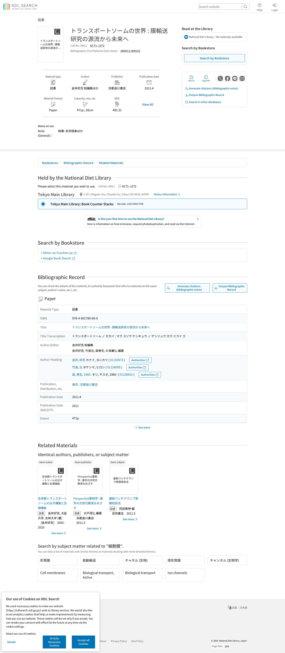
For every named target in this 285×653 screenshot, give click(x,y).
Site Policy (137, 641)
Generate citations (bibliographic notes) (211, 88)
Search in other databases (203, 102)
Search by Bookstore (214, 58)
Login (275, 6)
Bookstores (50, 163)
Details (11, 642)
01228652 (126, 374)
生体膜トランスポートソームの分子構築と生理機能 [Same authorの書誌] (52, 503)
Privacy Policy (119, 641)
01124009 (113, 367)
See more (59, 533)
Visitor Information (167, 194)
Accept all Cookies (83, 642)
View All (147, 104)
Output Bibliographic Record (204, 95)
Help (259, 6)
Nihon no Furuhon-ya (60, 252)
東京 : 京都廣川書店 (85, 384)
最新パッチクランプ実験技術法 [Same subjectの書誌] (123, 500)
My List (191, 78)
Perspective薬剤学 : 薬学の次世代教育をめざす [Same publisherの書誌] (88, 503)
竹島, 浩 (77, 367)
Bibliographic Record (78, 163)
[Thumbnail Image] (53, 480)
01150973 (116, 360)
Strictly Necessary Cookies (54, 641)
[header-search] (223, 6)
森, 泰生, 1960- (81, 374)
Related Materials (111, 163)
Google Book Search (59, 258)
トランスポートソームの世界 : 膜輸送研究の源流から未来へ (111, 327)
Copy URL (206, 78)
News (103, 641)
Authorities (140, 360)
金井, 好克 (78, 360)
